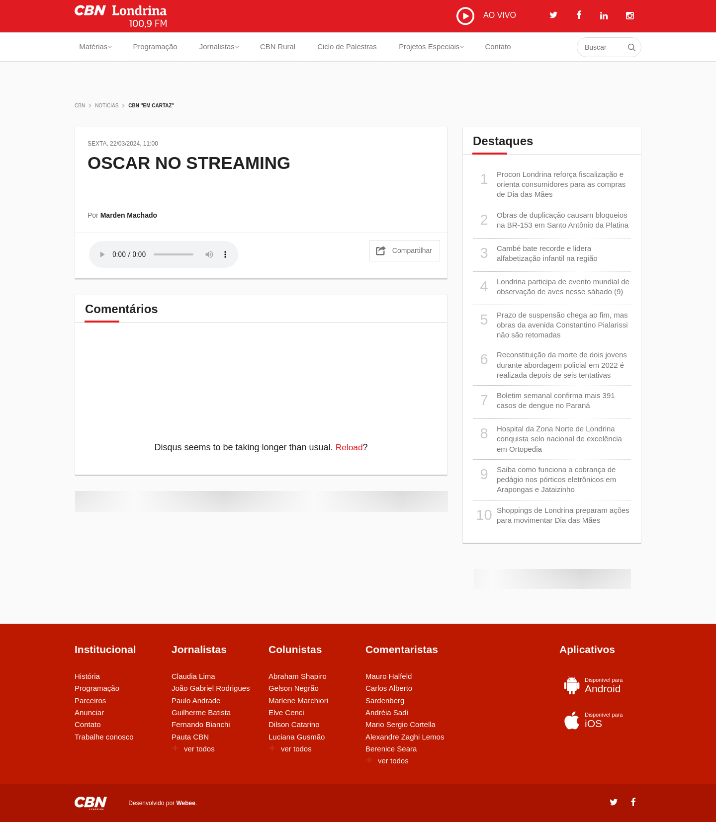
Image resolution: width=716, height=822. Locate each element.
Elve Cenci (286, 712)
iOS (598, 720)
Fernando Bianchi (201, 724)
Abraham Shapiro (297, 676)
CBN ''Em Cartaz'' (151, 105)
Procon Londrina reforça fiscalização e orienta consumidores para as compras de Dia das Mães (549, 184)
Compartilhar (412, 249)
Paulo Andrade (196, 700)
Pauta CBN (190, 737)
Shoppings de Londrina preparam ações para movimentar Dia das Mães (551, 515)
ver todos (193, 748)
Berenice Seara (391, 748)
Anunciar (89, 712)
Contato (518, 47)
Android (598, 685)
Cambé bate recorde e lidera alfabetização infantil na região (535, 253)
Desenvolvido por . (162, 802)
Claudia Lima (193, 676)
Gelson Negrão (293, 688)
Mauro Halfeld (388, 676)
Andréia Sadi (386, 712)
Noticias (106, 105)
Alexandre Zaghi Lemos (404, 737)
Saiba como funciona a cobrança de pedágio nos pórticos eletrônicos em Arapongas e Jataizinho (544, 479)
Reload (349, 447)
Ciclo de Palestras (361, 47)
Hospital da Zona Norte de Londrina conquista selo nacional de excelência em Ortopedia (547, 438)
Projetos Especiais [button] (448, 47)
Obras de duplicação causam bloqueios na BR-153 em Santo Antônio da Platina (550, 220)
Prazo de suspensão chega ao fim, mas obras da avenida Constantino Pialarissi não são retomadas (550, 324)
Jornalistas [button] (226, 47)
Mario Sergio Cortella (400, 724)
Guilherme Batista (201, 712)
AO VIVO (486, 16)
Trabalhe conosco (104, 737)
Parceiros (90, 700)
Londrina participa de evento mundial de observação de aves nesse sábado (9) (551, 286)
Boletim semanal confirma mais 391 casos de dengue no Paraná (544, 400)
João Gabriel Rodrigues (211, 688)
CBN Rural (288, 47)
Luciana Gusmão (296, 737)
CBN (80, 105)
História (87, 676)
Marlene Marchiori (298, 700)
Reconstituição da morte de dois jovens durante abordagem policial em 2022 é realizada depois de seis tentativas (550, 364)
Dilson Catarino (294, 724)
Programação (159, 47)
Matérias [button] (96, 47)
